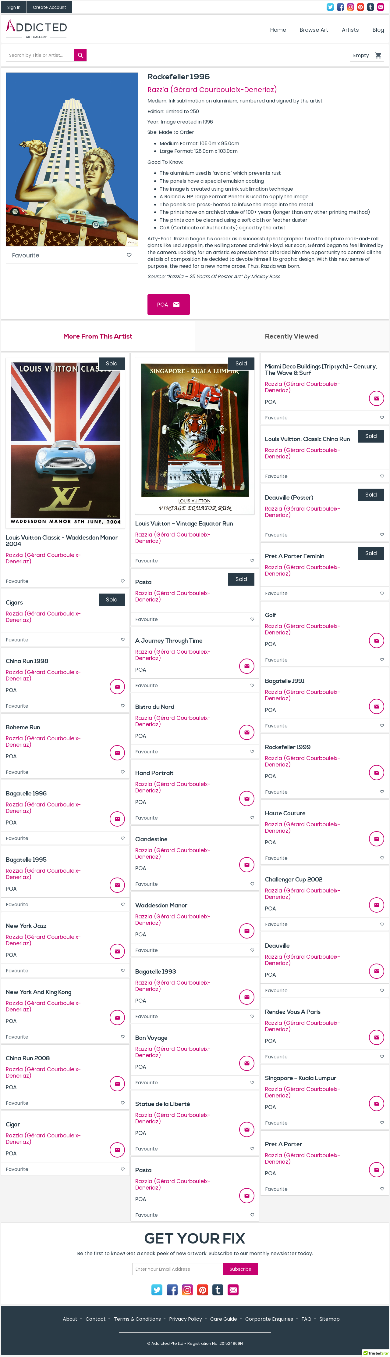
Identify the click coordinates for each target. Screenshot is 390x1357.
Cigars (14, 602)
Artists (350, 30)
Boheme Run (23, 727)
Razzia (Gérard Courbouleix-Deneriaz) (212, 89)
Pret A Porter (283, 1144)
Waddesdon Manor (161, 905)
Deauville (277, 946)
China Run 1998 (27, 661)
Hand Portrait (154, 773)
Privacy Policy (185, 1319)
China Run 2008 (28, 1058)
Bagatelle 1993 (155, 971)
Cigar (13, 1124)
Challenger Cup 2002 (293, 879)
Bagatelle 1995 (26, 859)
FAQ (306, 1319)
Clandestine (151, 839)
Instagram (350, 7)
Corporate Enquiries (269, 1319)
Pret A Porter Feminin (294, 556)
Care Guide (223, 1319)
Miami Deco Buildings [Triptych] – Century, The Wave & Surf (321, 370)
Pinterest (360, 7)
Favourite (72, 255)
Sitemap (330, 1319)
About (70, 1319)
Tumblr (370, 7)
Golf (270, 615)
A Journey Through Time (169, 640)
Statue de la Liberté (162, 1104)
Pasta (143, 582)
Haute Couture (285, 813)
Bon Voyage (151, 1038)
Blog (378, 30)
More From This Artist (98, 336)
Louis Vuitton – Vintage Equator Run (184, 523)
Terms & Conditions (137, 1319)
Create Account (49, 7)
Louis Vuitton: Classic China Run (307, 439)
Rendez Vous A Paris (293, 1012)
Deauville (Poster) (289, 497)
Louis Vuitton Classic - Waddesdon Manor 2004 (62, 541)
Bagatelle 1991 (284, 681)
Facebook (340, 7)
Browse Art (314, 30)
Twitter (330, 7)
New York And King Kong (38, 992)
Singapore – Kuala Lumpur (300, 1078)
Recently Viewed (292, 336)
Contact (380, 7)
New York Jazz (26, 926)
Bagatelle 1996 (26, 793)
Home (278, 30)
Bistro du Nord (155, 707)
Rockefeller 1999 (288, 747)
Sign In (13, 7)
